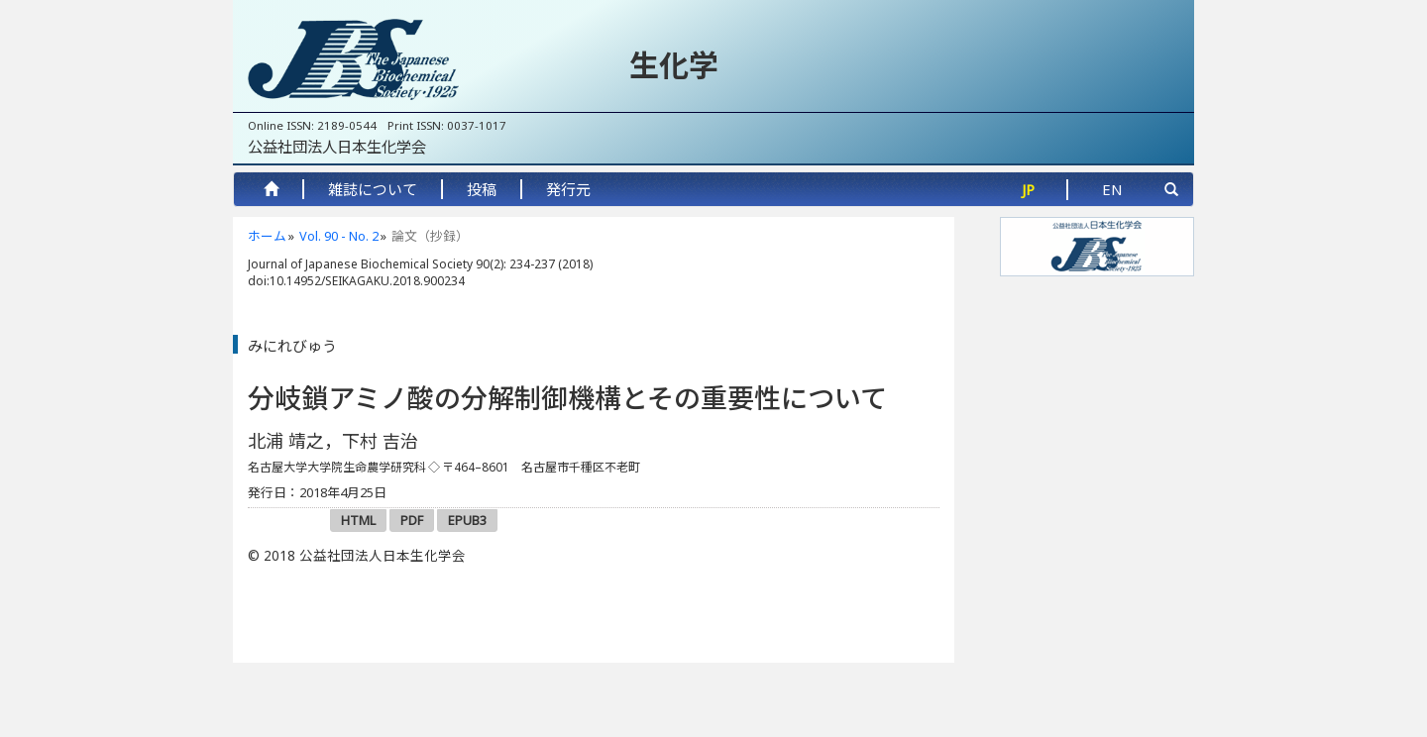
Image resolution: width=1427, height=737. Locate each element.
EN (1112, 189)
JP (1028, 189)
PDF (411, 520)
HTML (358, 520)
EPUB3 (467, 520)
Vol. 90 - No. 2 (339, 236)
